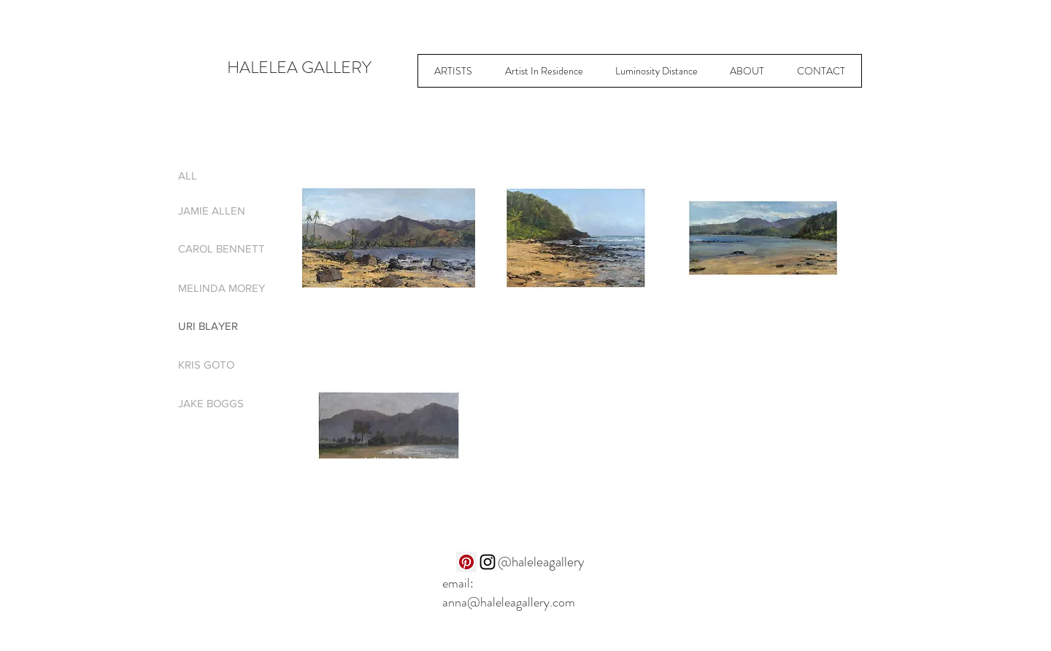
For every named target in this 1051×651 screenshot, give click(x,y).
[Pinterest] (466, 562)
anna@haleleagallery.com (508, 602)
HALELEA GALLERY (299, 67)
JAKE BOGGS (211, 403)
